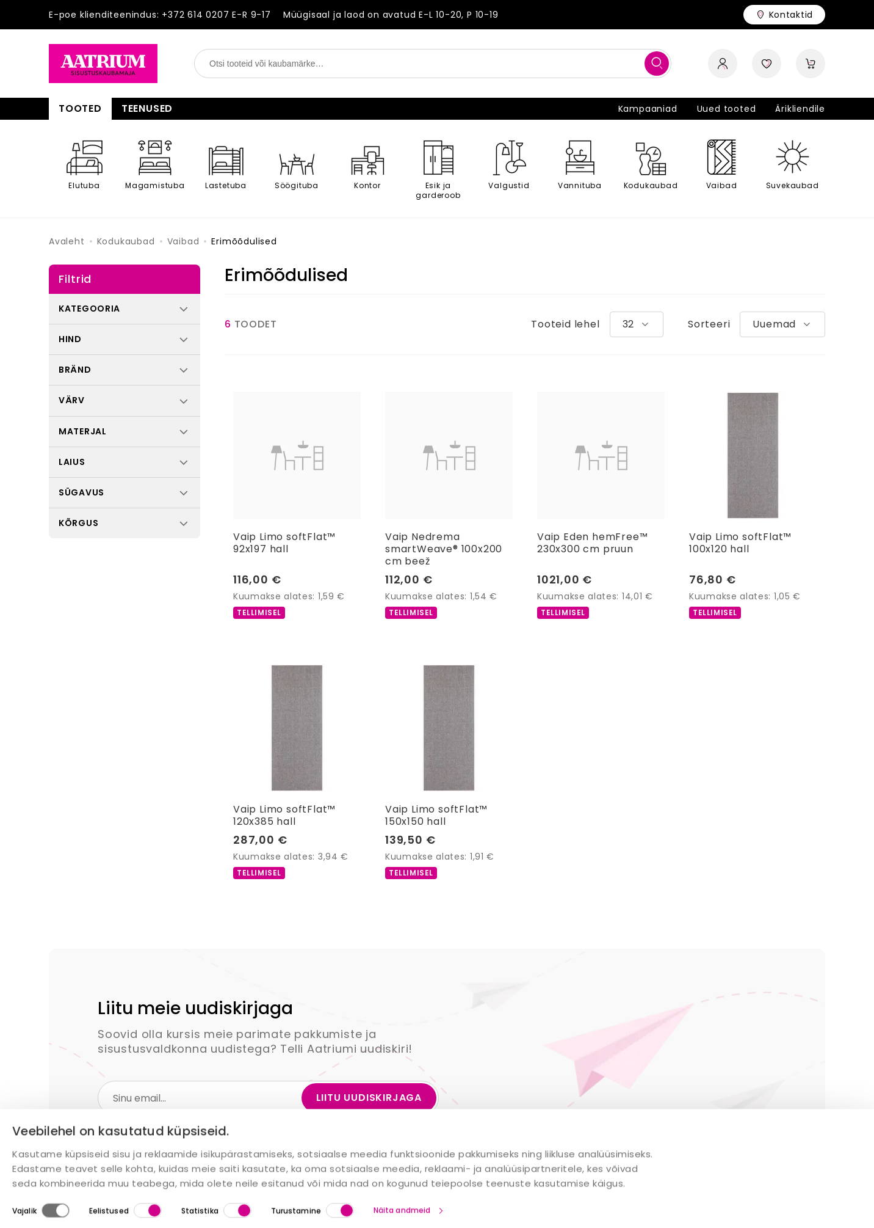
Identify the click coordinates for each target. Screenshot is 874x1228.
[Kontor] (367, 169)
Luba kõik (674, 1203)
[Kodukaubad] (650, 169)
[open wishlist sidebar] (766, 63)
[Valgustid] (509, 169)
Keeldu (831, 1202)
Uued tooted (726, 109)
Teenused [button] (147, 108)
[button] (124, 309)
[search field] (432, 63)
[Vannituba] (579, 169)
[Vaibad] (721, 169)
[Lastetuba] (225, 169)
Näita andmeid (402, 1156)
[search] (657, 63)
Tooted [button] (80, 108)
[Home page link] (103, 63)
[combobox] (636, 324)
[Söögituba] (296, 169)
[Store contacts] (784, 14)
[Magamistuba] (155, 169)
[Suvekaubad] (792, 169)
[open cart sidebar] (810, 63)
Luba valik (756, 1202)
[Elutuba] (84, 169)
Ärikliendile (800, 109)
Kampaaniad (647, 109)
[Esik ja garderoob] (438, 169)
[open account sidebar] (722, 63)
